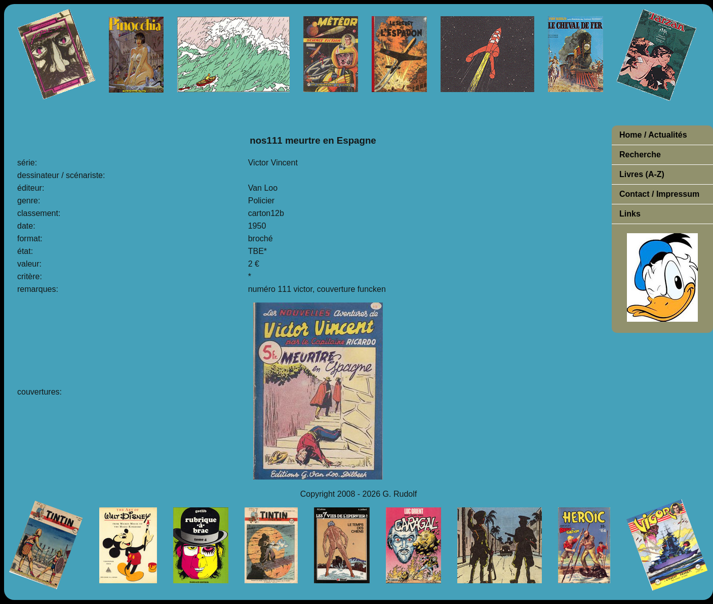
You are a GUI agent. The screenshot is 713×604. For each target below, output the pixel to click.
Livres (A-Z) (641, 174)
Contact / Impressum (659, 194)
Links (630, 213)
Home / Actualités (653, 135)
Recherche (640, 154)
